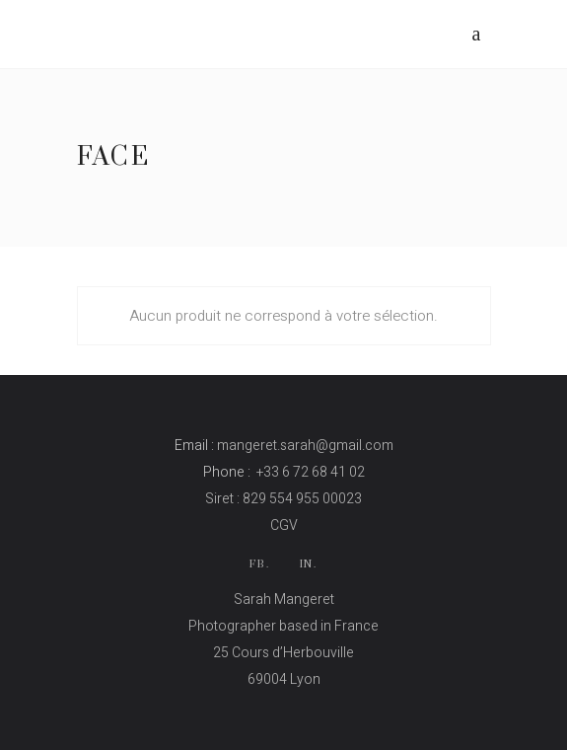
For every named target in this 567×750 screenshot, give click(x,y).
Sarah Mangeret (284, 599)
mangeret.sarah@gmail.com (305, 445)
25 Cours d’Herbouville (283, 652)
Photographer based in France (283, 626)
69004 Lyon (284, 679)
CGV (284, 525)
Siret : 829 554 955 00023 (283, 498)
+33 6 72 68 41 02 (310, 472)
